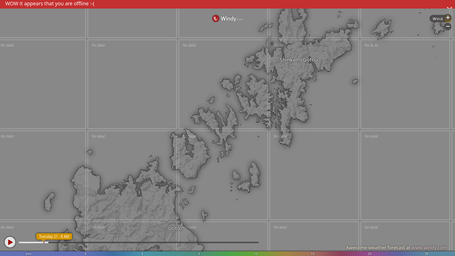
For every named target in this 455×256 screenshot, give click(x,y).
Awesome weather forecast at (396, 247)
